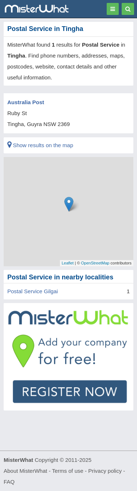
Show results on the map (40, 145)
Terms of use (67, 471)
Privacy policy (105, 471)
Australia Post (25, 102)
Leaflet (68, 263)
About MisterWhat (25, 471)
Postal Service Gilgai (32, 291)
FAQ (9, 482)
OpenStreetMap (95, 263)
